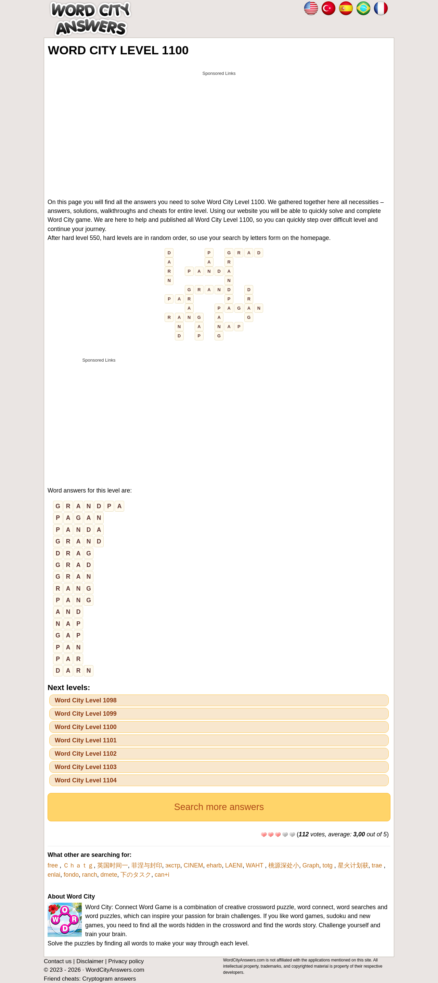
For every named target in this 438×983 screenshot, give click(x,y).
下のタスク (135, 874)
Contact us (58, 961)
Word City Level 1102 (86, 753)
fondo (71, 874)
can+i (162, 874)
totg (328, 865)
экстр (172, 865)
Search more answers (219, 807)
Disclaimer (89, 961)
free (54, 865)
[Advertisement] (219, 127)
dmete (109, 874)
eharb (214, 865)
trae (378, 865)
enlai (54, 874)
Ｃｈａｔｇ (78, 865)
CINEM (193, 865)
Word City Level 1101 (86, 740)
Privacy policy (126, 961)
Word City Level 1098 (86, 700)
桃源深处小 (283, 865)
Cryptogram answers (109, 978)
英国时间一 (112, 865)
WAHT (255, 865)
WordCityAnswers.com (115, 970)
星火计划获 (353, 865)
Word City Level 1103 (86, 767)
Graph (310, 865)
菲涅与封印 (146, 865)
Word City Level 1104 (86, 780)
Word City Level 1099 (86, 713)
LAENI (234, 865)
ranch (89, 874)
